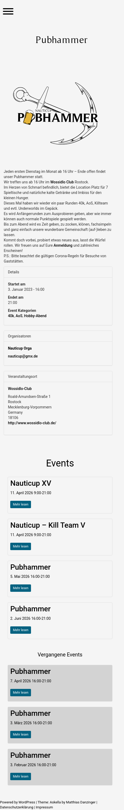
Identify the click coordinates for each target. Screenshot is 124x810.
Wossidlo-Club (20, 389)
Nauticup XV (30, 483)
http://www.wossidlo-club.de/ (32, 423)
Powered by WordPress (18, 802)
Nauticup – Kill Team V (47, 525)
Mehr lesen (20, 504)
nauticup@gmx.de (23, 356)
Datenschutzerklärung (16, 807)
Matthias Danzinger (80, 802)
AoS (19, 316)
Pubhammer (30, 567)
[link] (62, 182)
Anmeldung (63, 245)
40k (11, 316)
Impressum (44, 807)
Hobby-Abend (35, 316)
